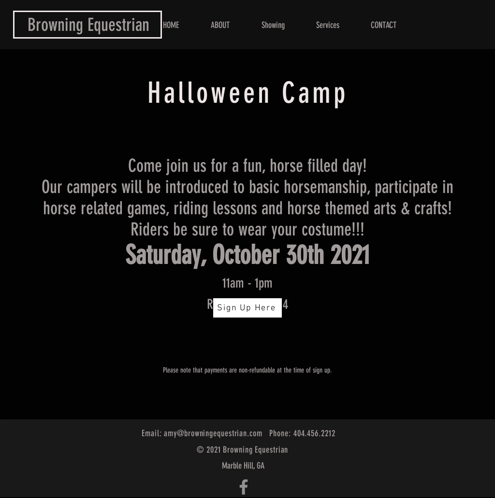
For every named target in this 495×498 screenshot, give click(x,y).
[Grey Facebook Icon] (243, 487)
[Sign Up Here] (247, 308)
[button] (327, 25)
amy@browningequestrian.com (213, 433)
